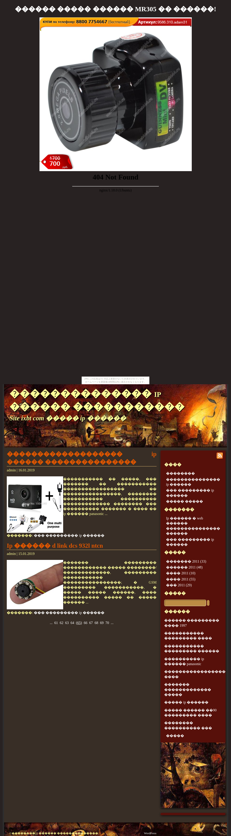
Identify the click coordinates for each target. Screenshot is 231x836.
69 (102, 623)
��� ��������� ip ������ (69, 535)
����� (175, 593)
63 (67, 623)
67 (91, 623)
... (51, 623)
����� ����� (184, 501)
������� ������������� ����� (187, 689)
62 (61, 623)
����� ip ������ (186, 702)
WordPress (150, 833)
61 (56, 623)
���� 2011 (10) (180, 573)
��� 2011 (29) (179, 585)
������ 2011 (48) (184, 567)
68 (96, 623)
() (79, 623)
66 (85, 623)
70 (107, 623)
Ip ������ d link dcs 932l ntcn (55, 545)
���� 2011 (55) (180, 579)
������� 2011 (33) (186, 561)
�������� (180, 473)
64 (72, 623)
